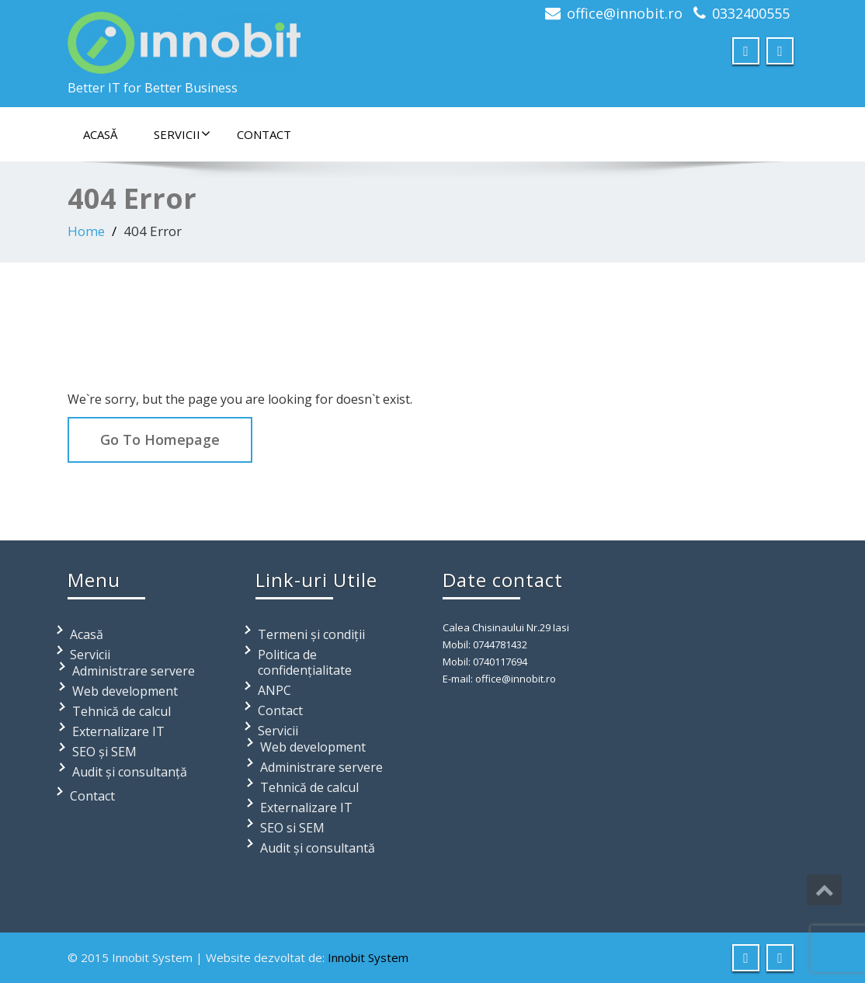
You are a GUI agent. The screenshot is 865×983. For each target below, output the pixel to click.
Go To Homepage (160, 439)
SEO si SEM (292, 827)
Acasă (100, 134)
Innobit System (368, 957)
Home (86, 231)
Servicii (182, 134)
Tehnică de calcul (121, 711)
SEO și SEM (104, 751)
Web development (125, 691)
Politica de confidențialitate (305, 662)
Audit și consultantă (317, 847)
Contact (264, 134)
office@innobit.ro (625, 13)
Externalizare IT (118, 731)
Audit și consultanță (129, 771)
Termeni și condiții (311, 634)
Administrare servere (133, 670)
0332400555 (751, 13)
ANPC (274, 690)
